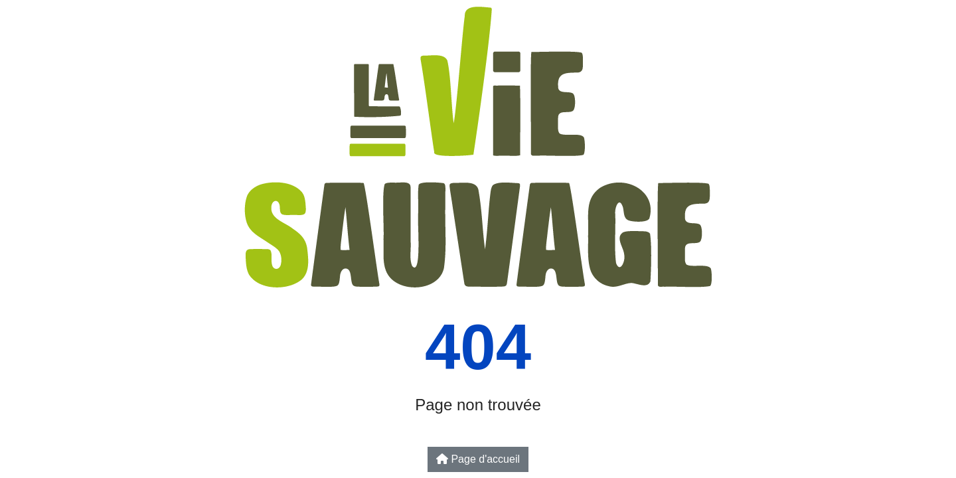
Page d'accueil (478, 459)
